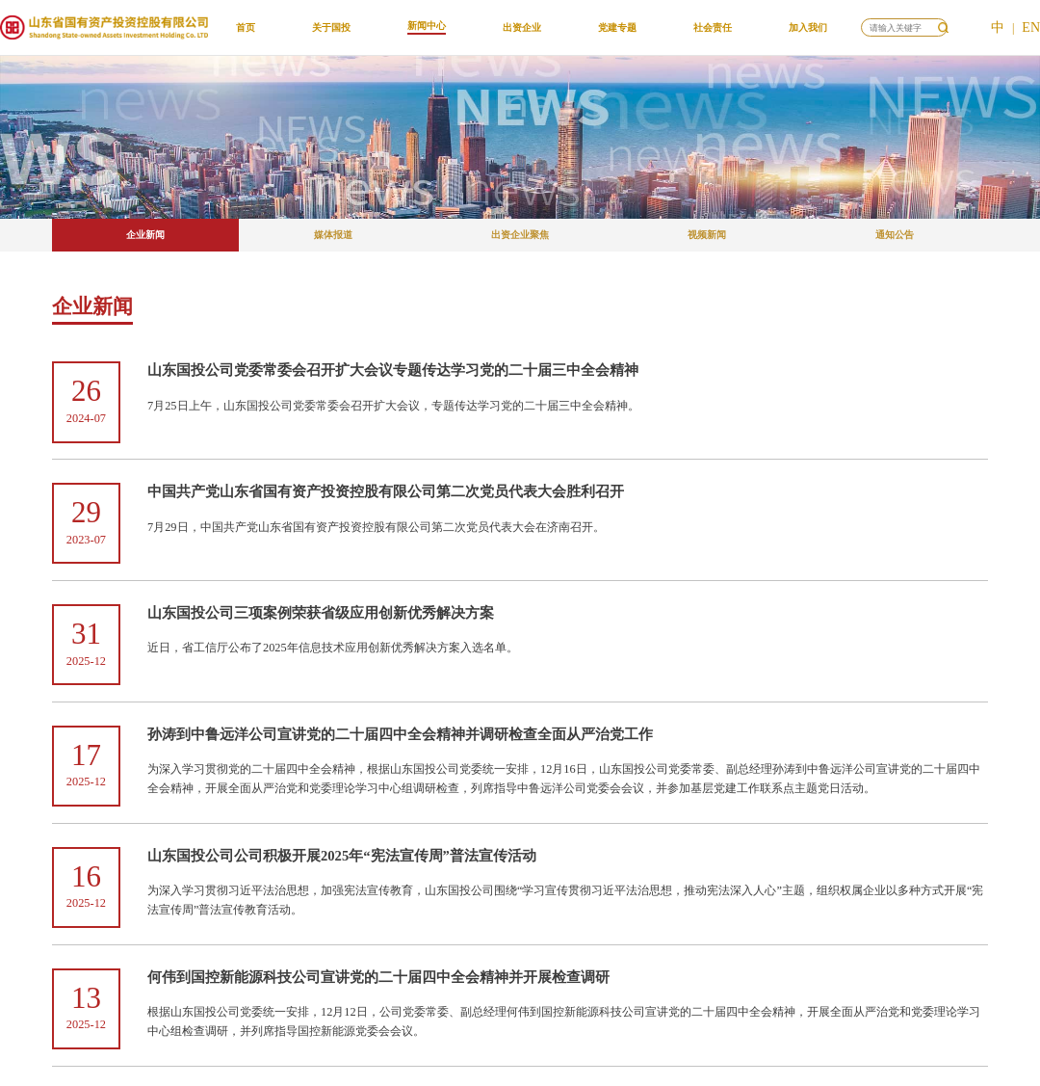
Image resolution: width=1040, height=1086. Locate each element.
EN (1031, 27)
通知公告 (894, 234)
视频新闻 (707, 234)
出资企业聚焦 (520, 234)
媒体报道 (333, 234)
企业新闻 (145, 234)
